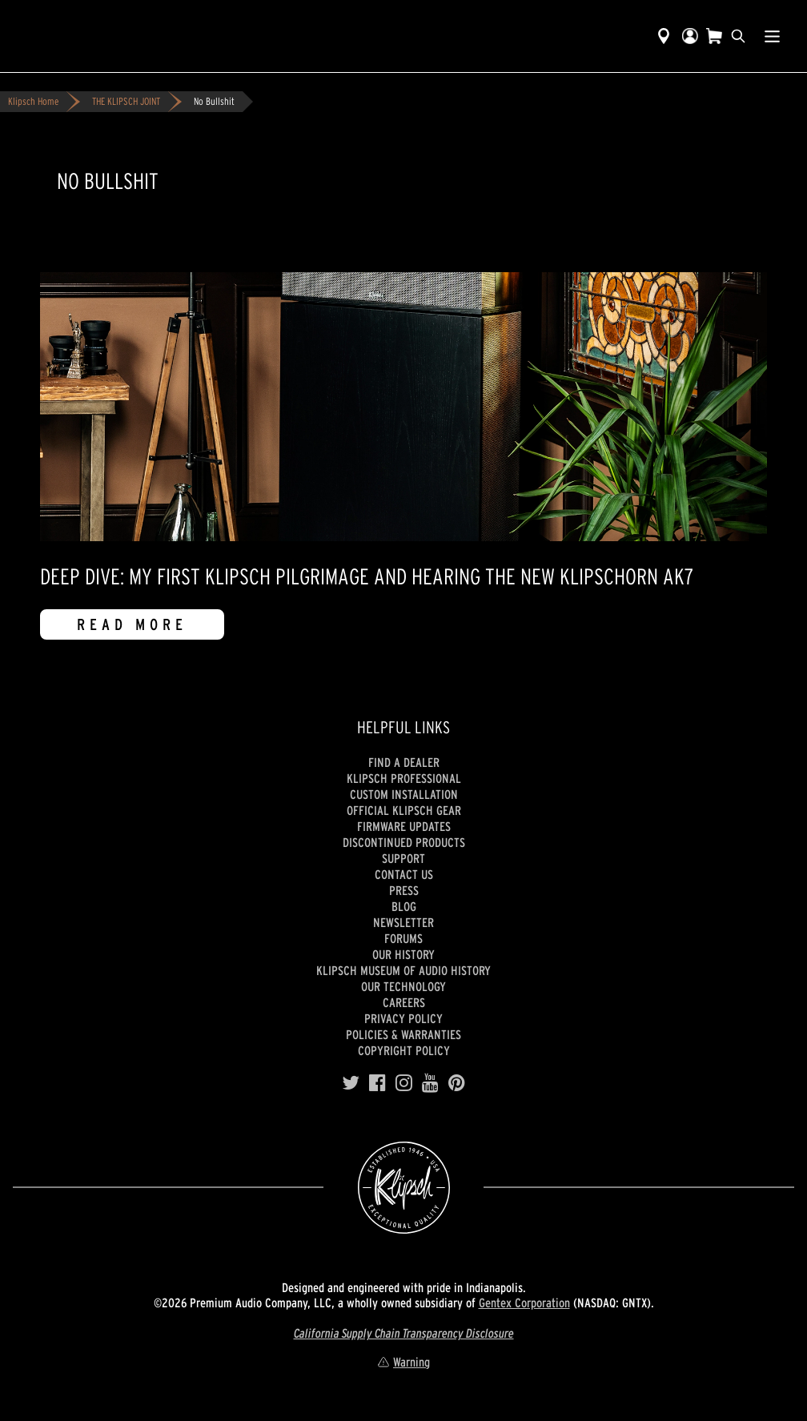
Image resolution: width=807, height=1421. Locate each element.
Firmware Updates (404, 826)
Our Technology (403, 986)
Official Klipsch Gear (404, 810)
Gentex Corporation (524, 1302)
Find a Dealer (404, 762)
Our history (403, 954)
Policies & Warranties (403, 1034)
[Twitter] (350, 1083)
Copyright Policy (404, 1050)
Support (403, 858)
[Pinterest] (456, 1083)
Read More (132, 624)
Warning (403, 1362)
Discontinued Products (404, 842)
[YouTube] (430, 1083)
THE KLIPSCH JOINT (126, 101)
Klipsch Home (33, 101)
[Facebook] (377, 1083)
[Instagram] (403, 1083)
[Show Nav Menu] (772, 36)
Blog (403, 906)
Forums (403, 938)
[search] (738, 36)
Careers (404, 1002)
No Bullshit (214, 101)
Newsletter (403, 922)
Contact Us (404, 874)
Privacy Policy (403, 1018)
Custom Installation (404, 794)
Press (404, 890)
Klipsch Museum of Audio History (403, 970)
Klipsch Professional (404, 778)
